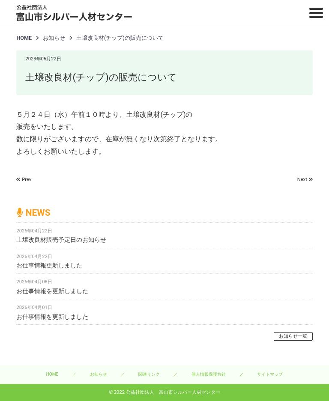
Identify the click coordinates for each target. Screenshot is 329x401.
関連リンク (149, 374)
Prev (26, 179)
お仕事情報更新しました (49, 265)
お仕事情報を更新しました (52, 291)
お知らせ (98, 374)
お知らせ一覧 (293, 336)
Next (302, 179)
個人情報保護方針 (208, 374)
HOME (24, 38)
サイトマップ (270, 374)
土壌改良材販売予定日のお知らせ (61, 239)
